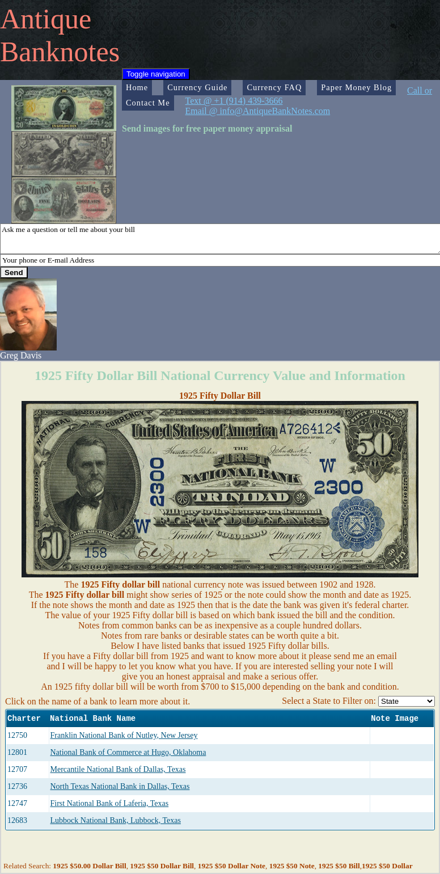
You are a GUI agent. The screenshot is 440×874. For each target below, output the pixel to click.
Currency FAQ (274, 87)
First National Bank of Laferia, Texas (109, 803)
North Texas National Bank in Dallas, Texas (120, 786)
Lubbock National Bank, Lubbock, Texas (115, 820)
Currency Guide (197, 87)
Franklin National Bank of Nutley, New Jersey (124, 735)
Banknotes (60, 51)
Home (137, 87)
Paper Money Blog (356, 87)
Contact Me (148, 102)
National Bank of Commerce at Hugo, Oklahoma (128, 752)
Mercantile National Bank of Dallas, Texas (118, 769)
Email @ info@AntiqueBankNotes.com (258, 111)
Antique (45, 19)
